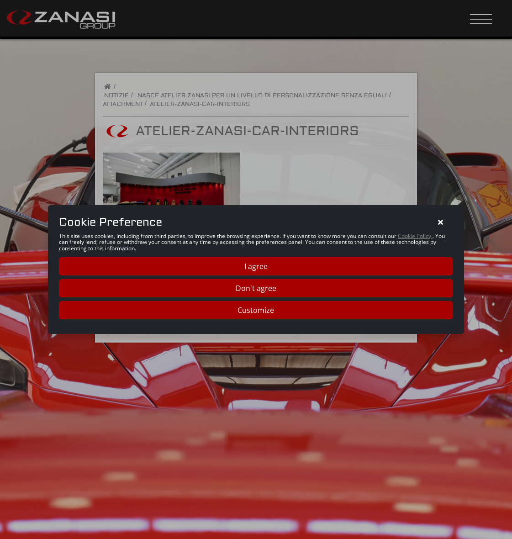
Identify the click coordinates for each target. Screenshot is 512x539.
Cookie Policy (415, 236)
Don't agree (256, 288)
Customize (256, 310)
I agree (256, 266)
